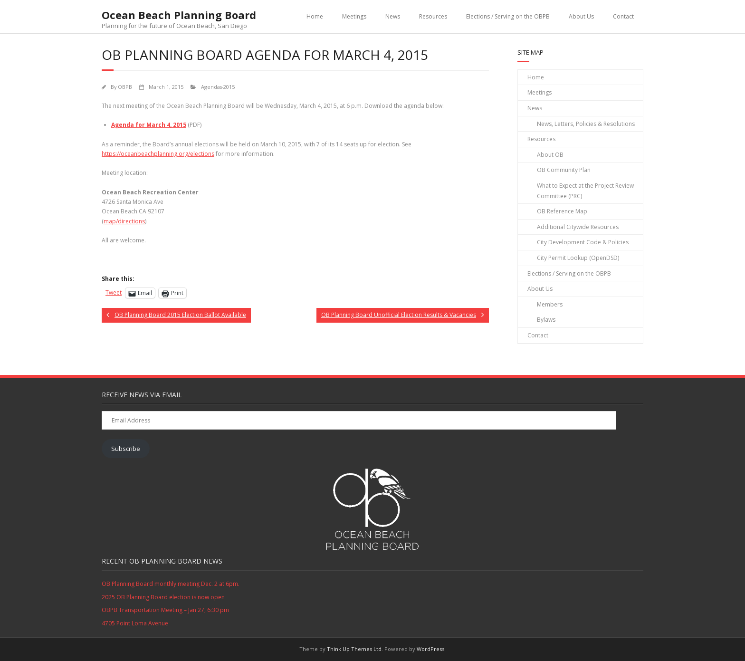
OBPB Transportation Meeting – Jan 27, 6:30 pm (165, 610)
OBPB (125, 86)
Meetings (354, 16)
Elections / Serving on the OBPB (508, 16)
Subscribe (125, 448)
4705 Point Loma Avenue (135, 623)
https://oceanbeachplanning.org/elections (158, 154)
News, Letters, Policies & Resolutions (586, 124)
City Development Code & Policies (583, 242)
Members (550, 304)
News (392, 16)
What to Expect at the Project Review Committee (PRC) (585, 191)
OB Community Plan (564, 170)
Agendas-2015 (218, 86)
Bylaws (546, 320)
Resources (433, 16)
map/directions (124, 221)
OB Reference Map (562, 211)
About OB (550, 155)
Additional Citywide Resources (578, 227)
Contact (623, 16)
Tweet (113, 292)
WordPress (430, 648)
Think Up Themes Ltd (354, 648)
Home (314, 16)
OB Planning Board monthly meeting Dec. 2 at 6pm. (170, 584)
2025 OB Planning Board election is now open (163, 597)
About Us (581, 16)
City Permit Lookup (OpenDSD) (578, 258)
